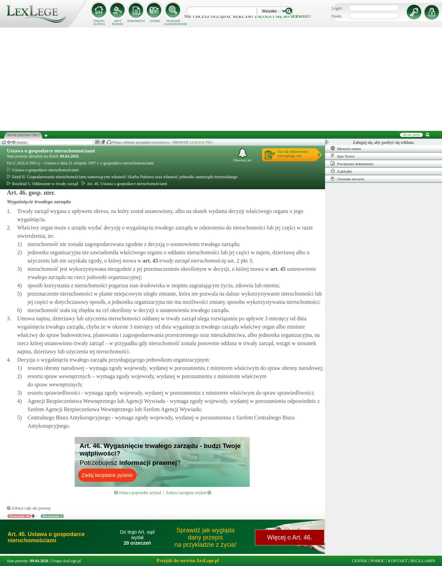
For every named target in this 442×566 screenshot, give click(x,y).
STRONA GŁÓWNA (99, 23)
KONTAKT (398, 560)
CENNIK (155, 21)
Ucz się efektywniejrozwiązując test (292, 153)
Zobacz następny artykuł (188, 492)
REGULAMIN (422, 560)
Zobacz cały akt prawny (29, 508)
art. (149, 261)
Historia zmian (346, 148)
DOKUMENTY (136, 21)
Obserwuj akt (242, 155)
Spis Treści (342, 155)
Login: (337, 8)
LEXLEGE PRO (201, 142)
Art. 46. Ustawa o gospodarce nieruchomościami (124, 183)
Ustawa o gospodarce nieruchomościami (51, 150)
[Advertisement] (221, 79)
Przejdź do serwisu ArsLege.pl (188, 560)
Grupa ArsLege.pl (66, 560)
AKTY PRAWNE (117, 23)
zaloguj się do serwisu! (283, 16)
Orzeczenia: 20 (19, 516)
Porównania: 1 (52, 516)
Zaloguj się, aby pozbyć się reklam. (383, 142)
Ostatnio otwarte (347, 178)
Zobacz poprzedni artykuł (137, 492)
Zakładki (341, 171)
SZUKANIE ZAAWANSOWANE (173, 23)
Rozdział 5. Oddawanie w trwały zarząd (42, 183)
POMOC (377, 560)
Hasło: (337, 16)
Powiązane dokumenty (352, 163)
